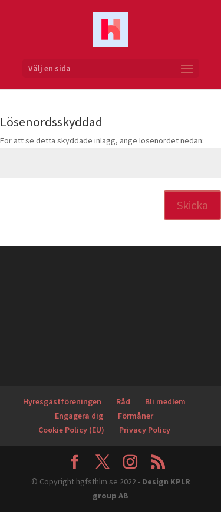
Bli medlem (165, 401)
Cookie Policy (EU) (71, 429)
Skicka (192, 205)
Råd (123, 401)
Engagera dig (79, 415)
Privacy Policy (144, 429)
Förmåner (135, 415)
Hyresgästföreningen (62, 401)
